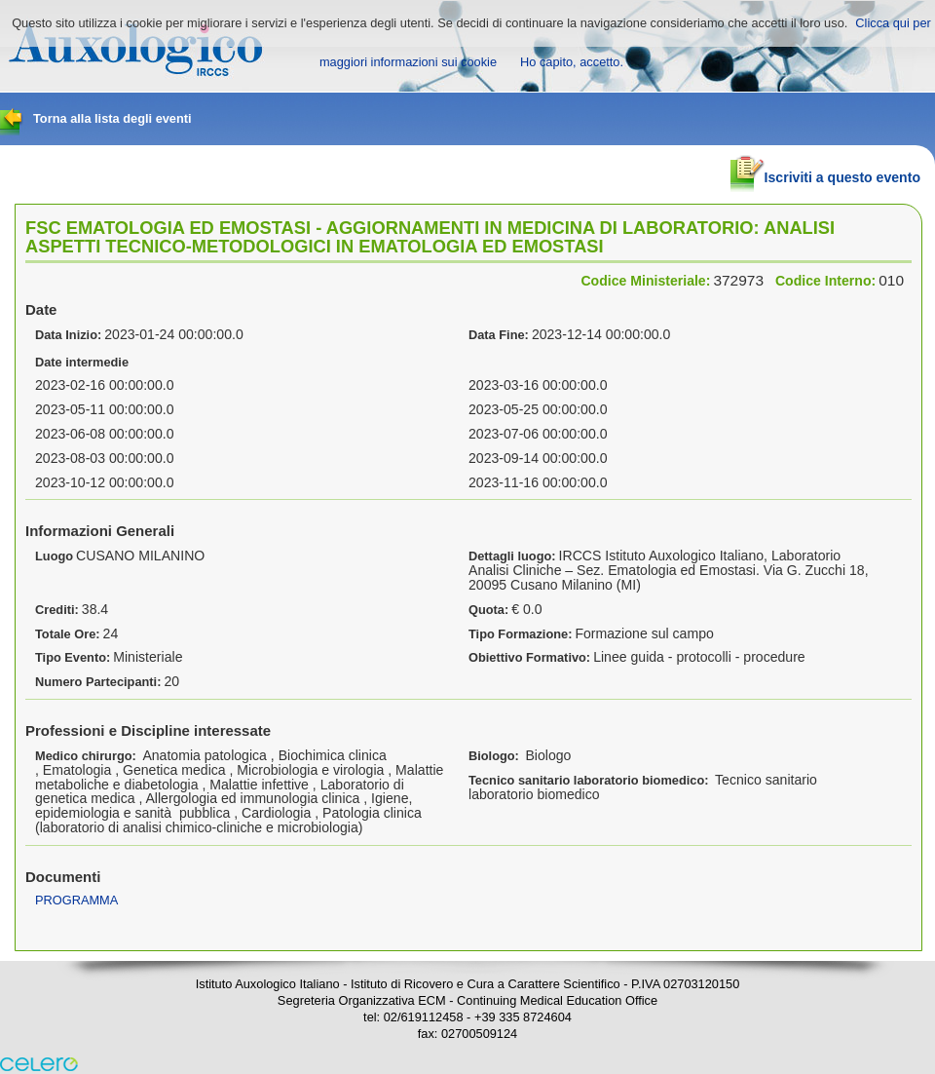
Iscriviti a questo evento (825, 169)
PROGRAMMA (76, 900)
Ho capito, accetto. (571, 62)
